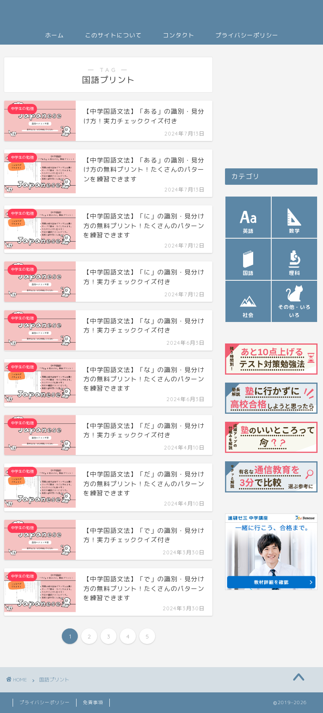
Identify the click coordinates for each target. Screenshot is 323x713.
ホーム (54, 35)
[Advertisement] (271, 105)
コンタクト (178, 35)
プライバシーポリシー (246, 35)
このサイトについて (113, 35)
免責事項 (93, 702)
